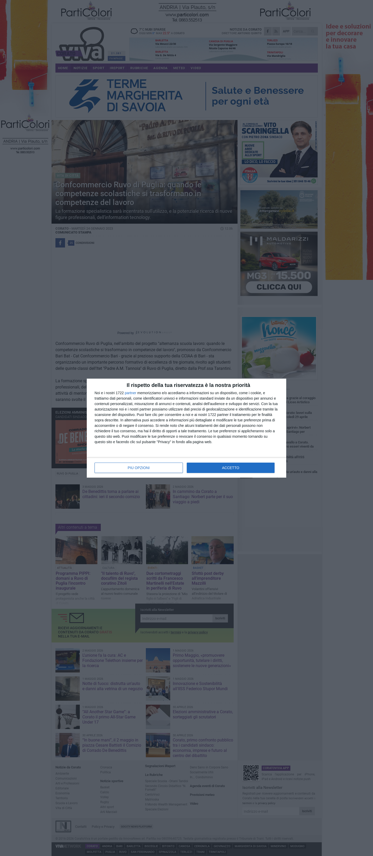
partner (130, 393)
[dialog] (186, 428)
